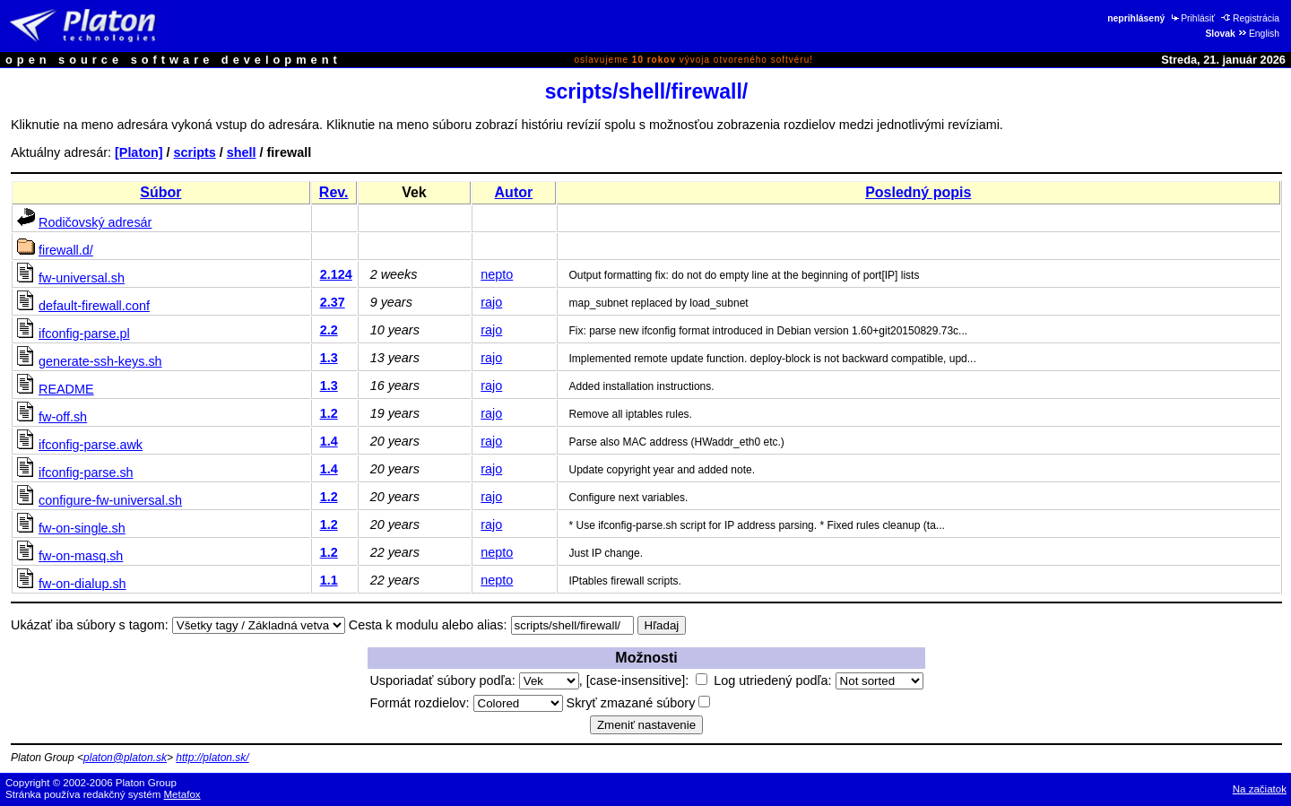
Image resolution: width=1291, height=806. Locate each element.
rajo (491, 302)
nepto (497, 274)
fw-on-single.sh (82, 528)
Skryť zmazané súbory (639, 703)
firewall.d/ (66, 250)
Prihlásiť (1192, 18)
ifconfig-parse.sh (86, 472)
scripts (195, 152)
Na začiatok (1260, 789)
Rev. (334, 192)
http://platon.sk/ (212, 757)
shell (241, 152)
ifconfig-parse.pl (84, 333)
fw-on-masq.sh (81, 556)
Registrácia (1250, 18)
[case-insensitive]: (646, 680)
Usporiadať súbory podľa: (473, 680)
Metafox (182, 794)
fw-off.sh (63, 417)
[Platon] (139, 152)
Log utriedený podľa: (818, 680)
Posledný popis (918, 192)
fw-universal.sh (82, 278)
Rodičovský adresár (95, 222)
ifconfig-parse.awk (91, 445)
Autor (514, 192)
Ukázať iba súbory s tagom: (90, 625)
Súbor (160, 192)
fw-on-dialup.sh (82, 583)
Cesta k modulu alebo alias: (428, 625)
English (1258, 34)
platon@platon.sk (125, 757)
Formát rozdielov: (465, 703)
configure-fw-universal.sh (110, 500)
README (66, 389)
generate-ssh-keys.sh (100, 361)
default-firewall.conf (94, 306)
